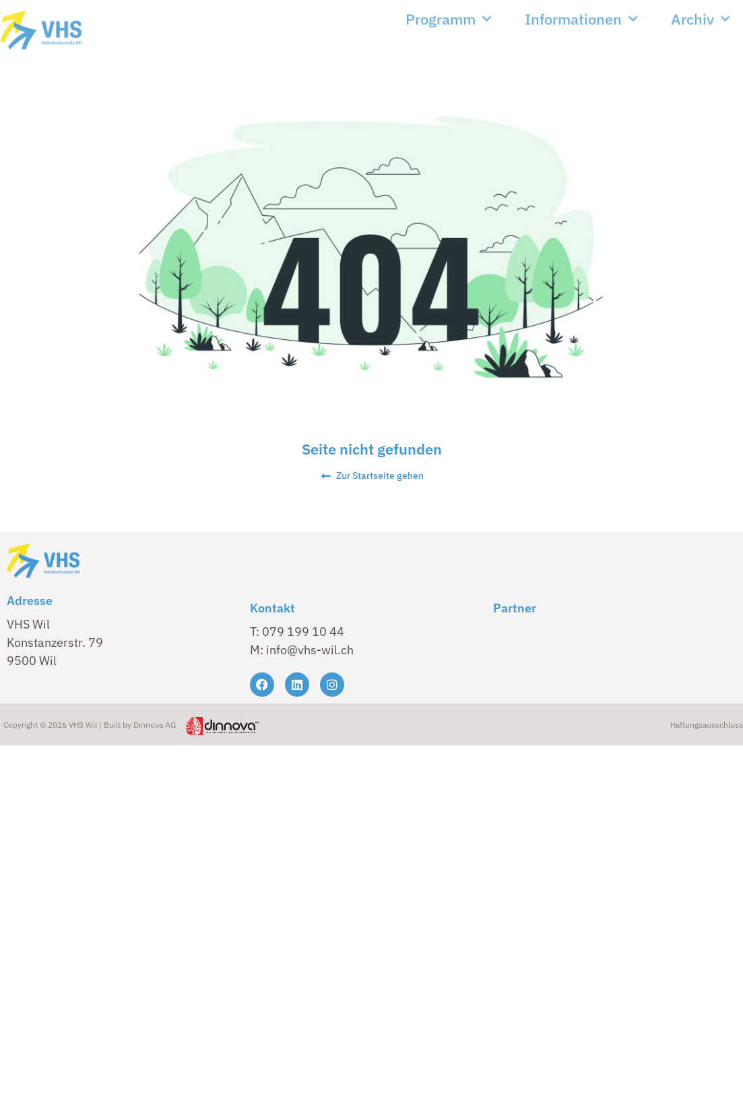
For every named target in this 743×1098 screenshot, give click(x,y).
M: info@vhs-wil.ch (302, 650)
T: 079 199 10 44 (297, 631)
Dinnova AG (154, 725)
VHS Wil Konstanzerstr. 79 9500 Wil (55, 642)
